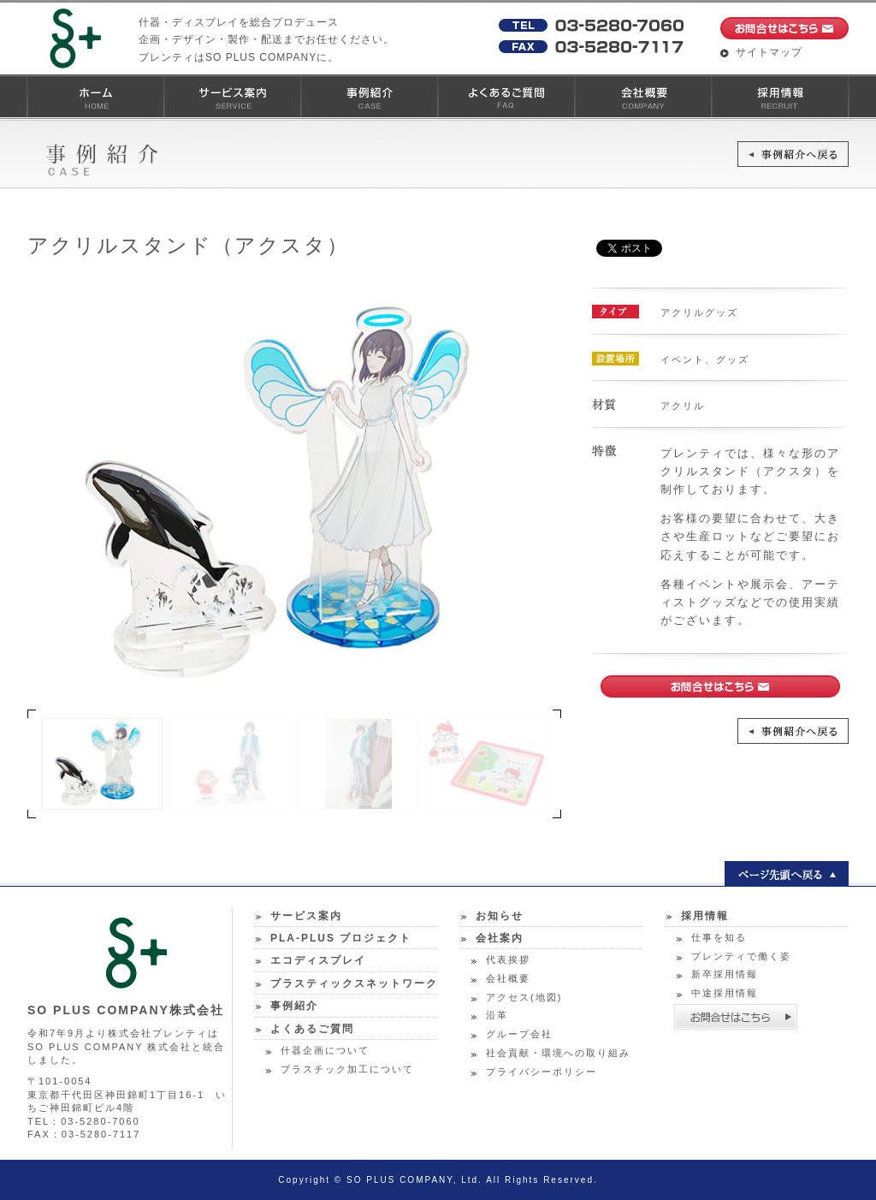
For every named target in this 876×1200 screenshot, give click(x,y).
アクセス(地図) (524, 997)
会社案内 (500, 938)
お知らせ (500, 916)
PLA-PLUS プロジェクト (340, 938)
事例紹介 (368, 96)
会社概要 (642, 96)
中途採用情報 (724, 993)
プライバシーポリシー (541, 1071)
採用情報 (779, 96)
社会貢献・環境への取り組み (558, 1053)
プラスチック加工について (347, 1069)
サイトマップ (769, 52)
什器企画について (325, 1050)
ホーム (95, 96)
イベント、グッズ (704, 359)
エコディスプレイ (318, 960)
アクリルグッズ (699, 312)
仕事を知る (719, 937)
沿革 (497, 1015)
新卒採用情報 (724, 974)
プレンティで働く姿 (741, 956)
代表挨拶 (508, 959)
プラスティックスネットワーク (354, 983)
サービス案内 (231, 96)
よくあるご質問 (505, 96)
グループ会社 (519, 1034)
